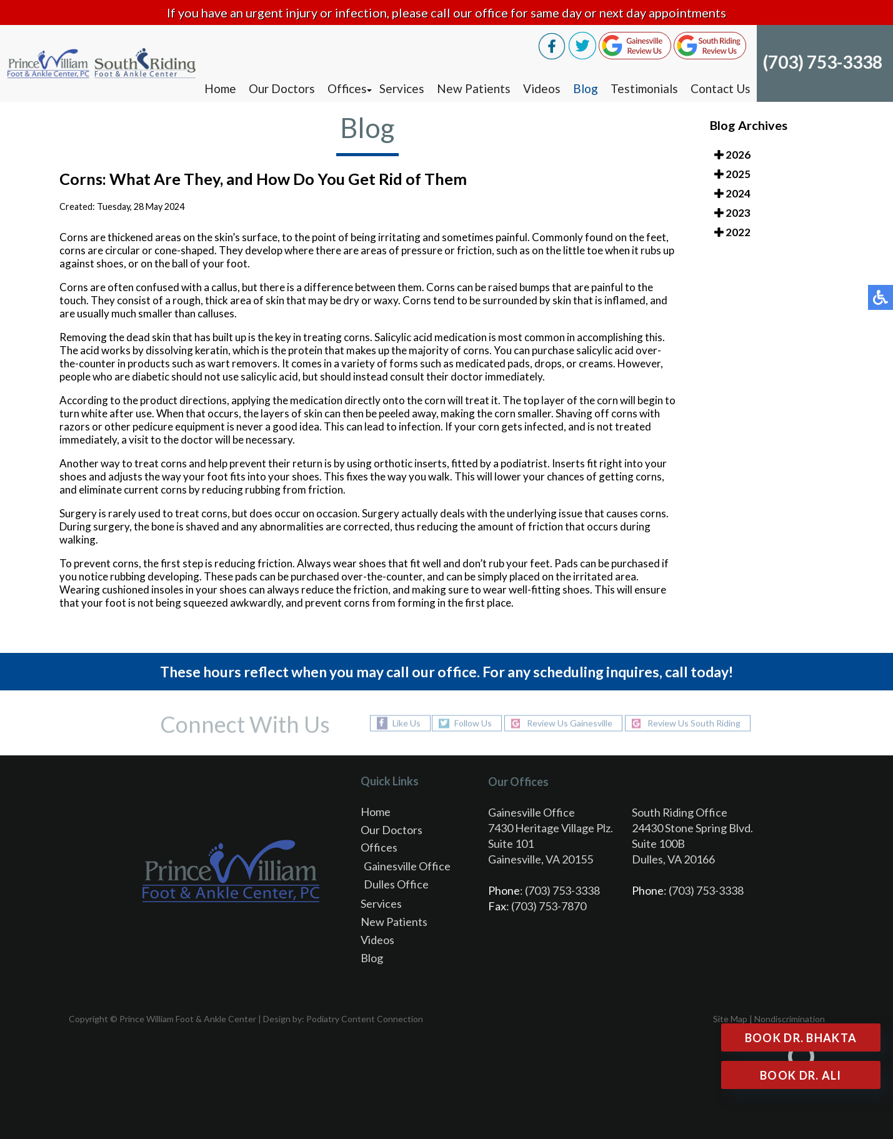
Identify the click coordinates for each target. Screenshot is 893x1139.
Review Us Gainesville (569, 723)
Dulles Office (396, 884)
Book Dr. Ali (801, 1075)
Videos (542, 88)
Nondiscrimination (789, 1018)
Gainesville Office (407, 866)
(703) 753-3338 (822, 61)
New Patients (474, 88)
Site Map (730, 1018)
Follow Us (473, 723)
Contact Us (721, 88)
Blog (585, 88)
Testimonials (644, 88)
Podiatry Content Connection (364, 1018)
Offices (347, 88)
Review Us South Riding (694, 723)
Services (401, 88)
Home (220, 88)
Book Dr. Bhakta (801, 1038)
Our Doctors (282, 88)
